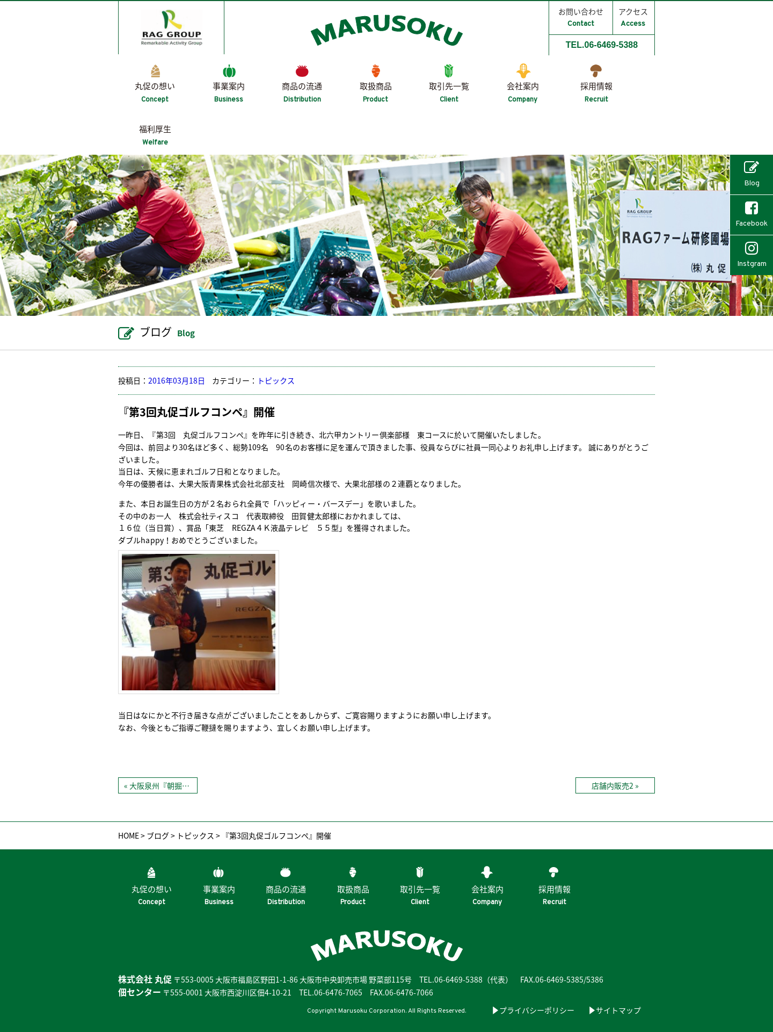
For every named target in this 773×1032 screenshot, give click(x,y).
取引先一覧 (449, 92)
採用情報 (596, 92)
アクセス (633, 17)
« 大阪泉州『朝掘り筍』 (160, 785)
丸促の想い (155, 92)
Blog (752, 174)
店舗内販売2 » (615, 785)
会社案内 (523, 92)
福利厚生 (155, 135)
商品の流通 (302, 92)
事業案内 (229, 92)
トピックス (276, 380)
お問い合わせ (580, 17)
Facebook (751, 214)
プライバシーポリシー (536, 1010)
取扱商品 (376, 92)
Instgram (752, 255)
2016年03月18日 (176, 380)
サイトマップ (618, 1010)
